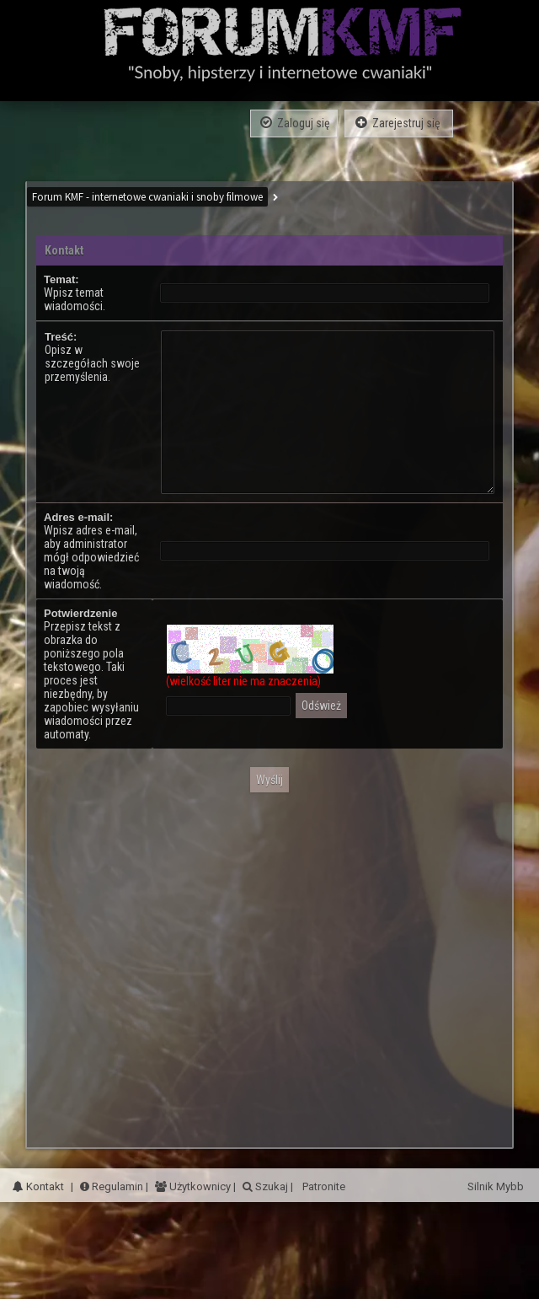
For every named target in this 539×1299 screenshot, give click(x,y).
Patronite (322, 1186)
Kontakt (38, 1186)
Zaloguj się (294, 122)
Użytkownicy (199, 1186)
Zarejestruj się (399, 122)
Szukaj (270, 1186)
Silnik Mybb (496, 1186)
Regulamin (111, 1186)
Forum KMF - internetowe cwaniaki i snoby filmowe (147, 197)
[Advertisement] (158, 964)
